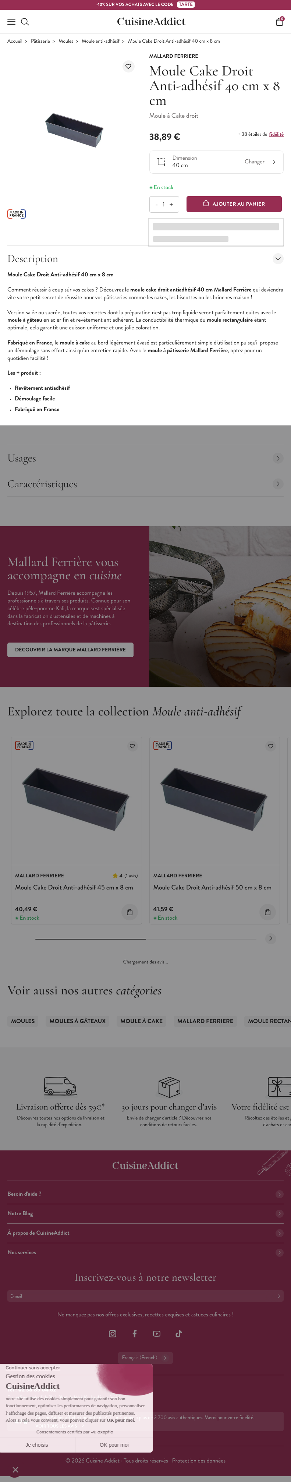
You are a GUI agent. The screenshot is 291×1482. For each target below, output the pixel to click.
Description (145, 258)
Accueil (14, 41)
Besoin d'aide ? (145, 1194)
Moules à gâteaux (77, 1021)
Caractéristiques (145, 484)
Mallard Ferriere (205, 1021)
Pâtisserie (40, 41)
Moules (65, 41)
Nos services (145, 1252)
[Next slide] (270, 938)
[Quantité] (164, 204)
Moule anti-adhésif (101, 41)
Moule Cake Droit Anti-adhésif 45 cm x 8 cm (74, 887)
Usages (145, 458)
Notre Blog (145, 1213)
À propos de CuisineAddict (145, 1233)
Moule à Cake (141, 1021)
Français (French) (145, 1358)
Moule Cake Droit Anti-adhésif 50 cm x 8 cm (212, 887)
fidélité (276, 134)
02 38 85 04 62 (37, 1390)
